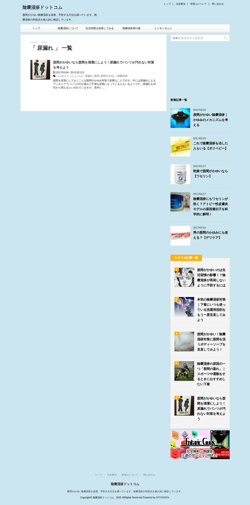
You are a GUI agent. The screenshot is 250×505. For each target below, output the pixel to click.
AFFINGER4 (162, 497)
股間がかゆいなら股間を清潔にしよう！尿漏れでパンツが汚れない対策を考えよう (211, 409)
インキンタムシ (163, 28)
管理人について (198, 4)
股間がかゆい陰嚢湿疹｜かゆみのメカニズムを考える (210, 120)
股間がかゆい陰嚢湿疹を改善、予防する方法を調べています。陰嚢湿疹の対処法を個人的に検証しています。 (125, 491)
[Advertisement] (200, 68)
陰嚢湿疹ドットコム (42, 8)
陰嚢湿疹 (79, 72)
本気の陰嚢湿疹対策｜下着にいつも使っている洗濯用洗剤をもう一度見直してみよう (211, 310)
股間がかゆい (108, 75)
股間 (96, 75)
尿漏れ (89, 75)
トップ (167, 4)
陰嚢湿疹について (68, 28)
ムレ (80, 75)
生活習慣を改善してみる (100, 28)
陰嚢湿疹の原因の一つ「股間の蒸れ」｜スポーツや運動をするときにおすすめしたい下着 (211, 374)
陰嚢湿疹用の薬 (131, 28)
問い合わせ (218, 4)
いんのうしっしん (66, 75)
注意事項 (180, 4)
